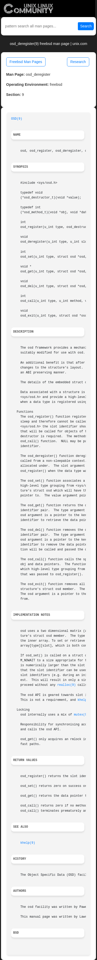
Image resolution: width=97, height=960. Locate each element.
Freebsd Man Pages (26, 62)
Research (78, 62)
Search (86, 26)
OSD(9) (16, 119)
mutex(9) (81, 715)
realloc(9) (66, 685)
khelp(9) (85, 700)
